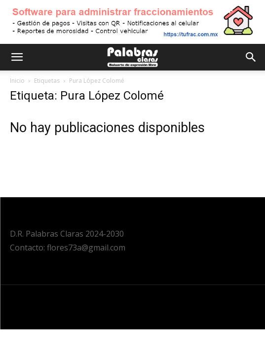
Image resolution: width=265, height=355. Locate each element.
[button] (17, 57)
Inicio (17, 80)
